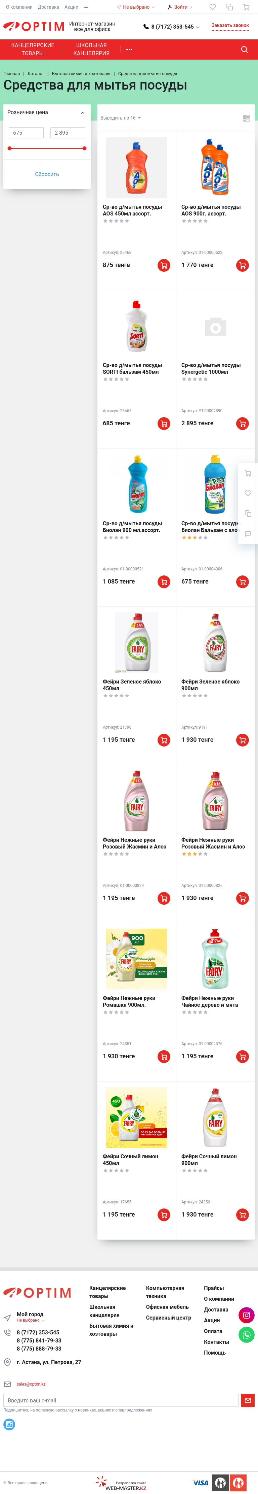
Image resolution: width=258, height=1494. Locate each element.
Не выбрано (139, 7)
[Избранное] (212, 7)
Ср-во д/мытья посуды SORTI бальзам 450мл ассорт (132, 372)
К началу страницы (129, 1461)
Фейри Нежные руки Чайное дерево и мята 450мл (209, 1005)
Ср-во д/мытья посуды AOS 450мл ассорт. (132, 210)
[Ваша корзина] (246, 7)
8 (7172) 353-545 (38, 1332)
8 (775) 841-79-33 (39, 1340)
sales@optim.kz (31, 1384)
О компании (19, 7)
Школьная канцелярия (91, 49)
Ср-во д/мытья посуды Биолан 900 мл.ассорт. (132, 526)
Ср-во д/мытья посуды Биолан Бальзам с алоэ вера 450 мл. (211, 530)
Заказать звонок (230, 25)
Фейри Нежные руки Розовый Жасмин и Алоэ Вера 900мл (213, 847)
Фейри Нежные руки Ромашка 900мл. (129, 1001)
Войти (181, 7)
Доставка (48, 7)
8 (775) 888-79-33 (39, 1349)
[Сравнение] (229, 7)
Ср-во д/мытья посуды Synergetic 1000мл (211, 368)
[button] (172, 26)
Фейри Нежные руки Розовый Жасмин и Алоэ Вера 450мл (134, 847)
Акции (71, 7)
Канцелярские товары (32, 49)
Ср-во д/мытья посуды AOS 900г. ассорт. (211, 210)
